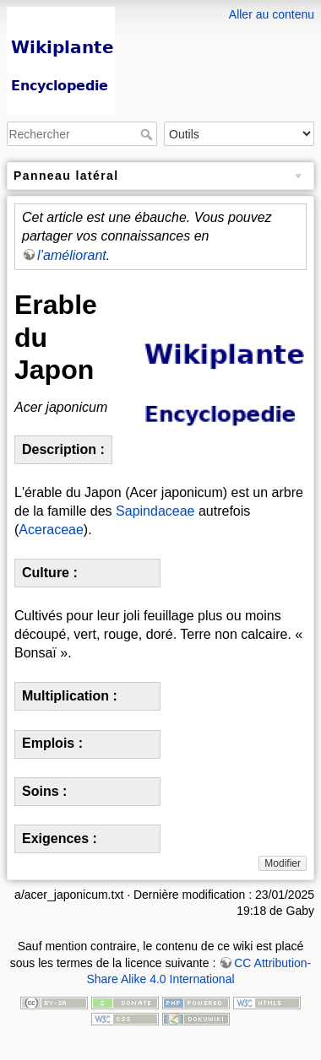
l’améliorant (71, 255)
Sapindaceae (155, 511)
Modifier (282, 863)
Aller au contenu (271, 14)
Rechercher (148, 134)
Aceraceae (51, 529)
